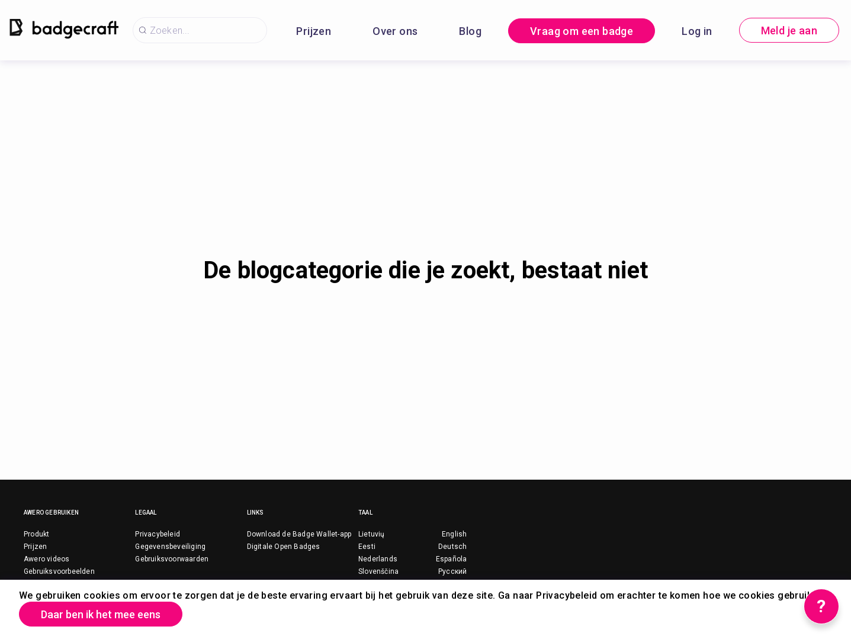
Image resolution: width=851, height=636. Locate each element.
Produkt (36, 534)
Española (451, 559)
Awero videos (46, 559)
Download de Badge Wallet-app (299, 534)
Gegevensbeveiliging (170, 546)
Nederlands (377, 559)
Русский (452, 571)
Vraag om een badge (581, 31)
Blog (470, 31)
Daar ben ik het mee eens (100, 614)
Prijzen (313, 31)
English (454, 534)
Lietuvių (371, 534)
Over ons (395, 31)
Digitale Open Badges (283, 546)
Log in (697, 31)
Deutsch (452, 546)
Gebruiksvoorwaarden (171, 559)
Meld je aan (789, 30)
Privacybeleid (157, 534)
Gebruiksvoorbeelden (59, 571)
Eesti (366, 546)
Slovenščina (378, 571)
